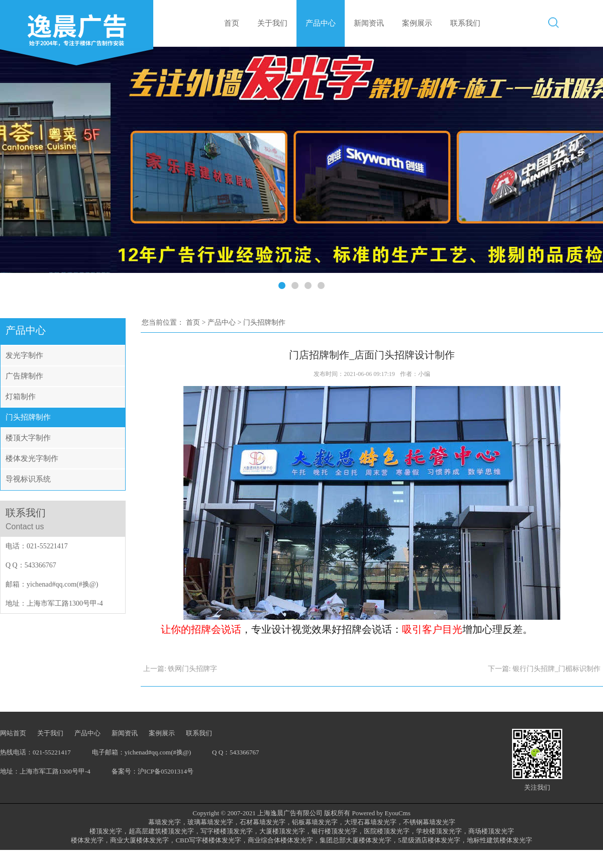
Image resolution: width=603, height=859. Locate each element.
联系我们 (465, 23)
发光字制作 (24, 355)
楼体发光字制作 (32, 458)
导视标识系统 (28, 479)
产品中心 (321, 23)
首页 (231, 23)
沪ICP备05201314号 (165, 771)
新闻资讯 (369, 23)
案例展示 (417, 23)
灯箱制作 (21, 397)
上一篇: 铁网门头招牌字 (180, 669)
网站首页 (13, 733)
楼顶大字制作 (28, 438)
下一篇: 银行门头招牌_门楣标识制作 (544, 669)
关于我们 (272, 23)
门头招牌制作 (28, 417)
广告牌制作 (24, 376)
